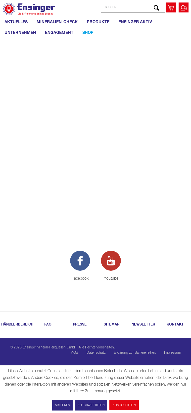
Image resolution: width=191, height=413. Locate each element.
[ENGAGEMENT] (59, 33)
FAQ (47, 324)
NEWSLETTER (143, 324)
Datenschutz (96, 352)
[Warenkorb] (171, 7)
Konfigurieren (124, 405)
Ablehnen (62, 405)
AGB (74, 352)
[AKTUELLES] (16, 22)
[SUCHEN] (133, 8)
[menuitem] (131, 8)
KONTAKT (175, 324)
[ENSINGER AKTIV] (135, 22)
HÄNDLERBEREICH (16, 324)
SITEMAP (111, 324)
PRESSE (80, 324)
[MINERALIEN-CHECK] (57, 22)
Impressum (172, 352)
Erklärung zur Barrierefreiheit (135, 352)
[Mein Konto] (184, 7)
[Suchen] (156, 8)
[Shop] (88, 33)
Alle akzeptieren (91, 405)
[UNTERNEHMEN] (20, 33)
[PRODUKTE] (98, 22)
